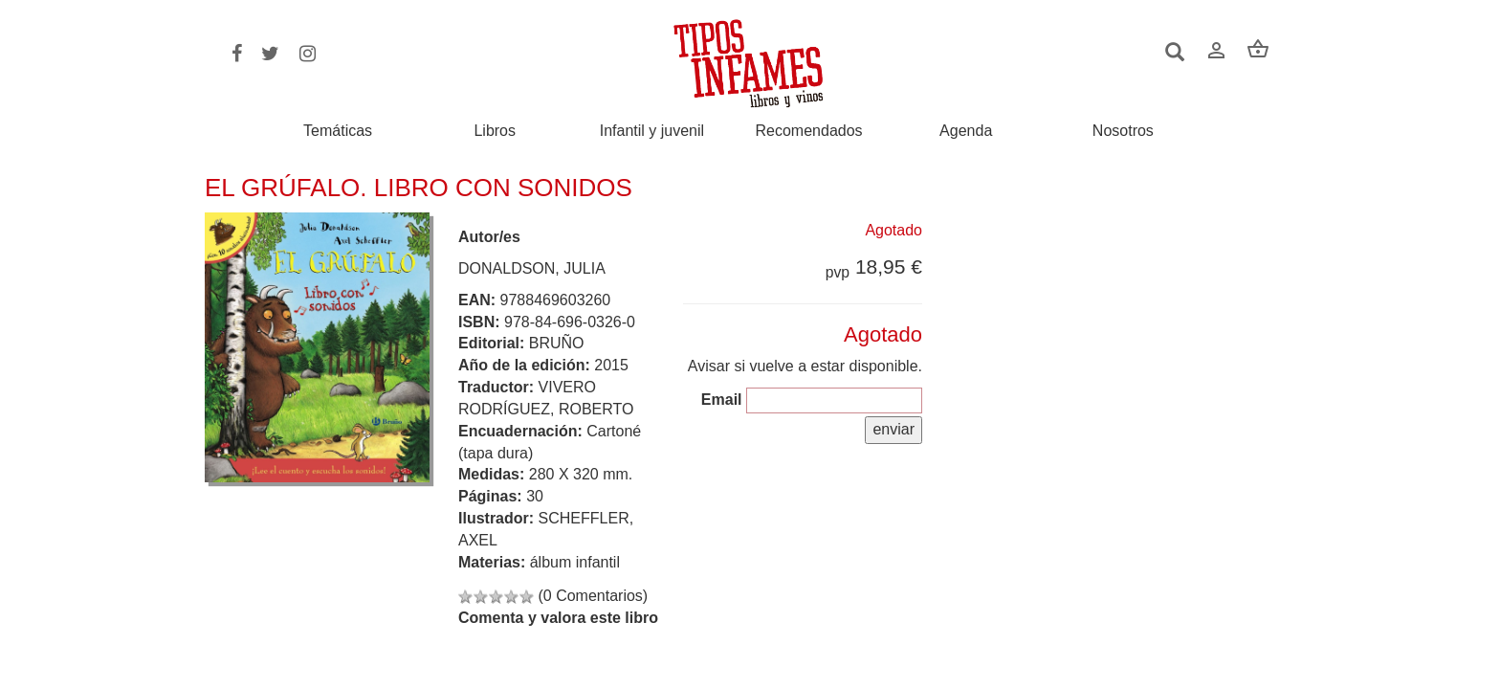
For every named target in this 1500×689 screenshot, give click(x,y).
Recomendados (809, 131)
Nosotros (1123, 131)
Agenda (965, 131)
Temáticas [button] (337, 130)
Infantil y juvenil (652, 131)
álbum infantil (575, 562)
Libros (495, 131)
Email (721, 399)
